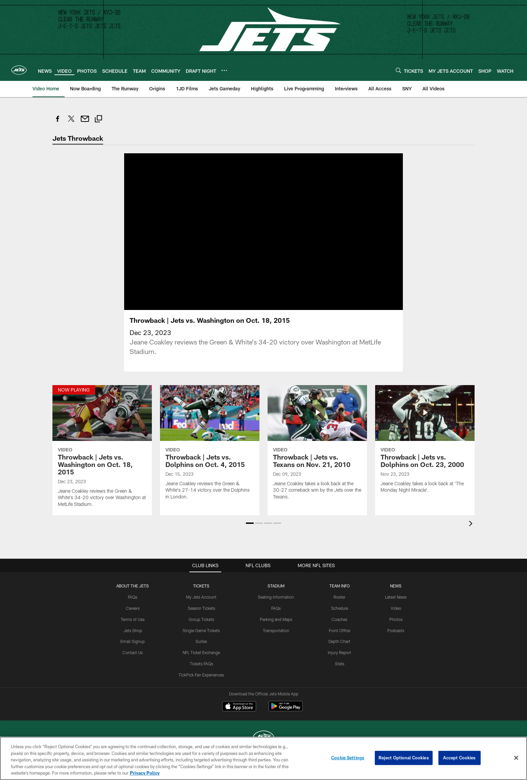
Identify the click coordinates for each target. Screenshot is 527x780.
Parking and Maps (276, 619)
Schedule (339, 608)
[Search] (398, 70)
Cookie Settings (347, 757)
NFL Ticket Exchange (201, 652)
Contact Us (132, 652)
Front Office (339, 630)
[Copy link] (98, 119)
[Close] (516, 758)
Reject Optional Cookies (404, 757)
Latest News (396, 597)
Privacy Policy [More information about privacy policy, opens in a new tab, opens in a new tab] (145, 773)
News (396, 585)
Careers (133, 608)
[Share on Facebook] (57, 122)
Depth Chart (339, 641)
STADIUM (276, 585)
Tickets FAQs (201, 663)
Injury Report (339, 652)
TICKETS (201, 585)
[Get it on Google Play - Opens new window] (285, 709)
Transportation (276, 630)
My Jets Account (201, 597)
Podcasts (395, 630)
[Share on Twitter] (71, 122)
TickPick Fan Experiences (201, 674)
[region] (263, 758)
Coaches (339, 619)
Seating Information (276, 597)
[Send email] (84, 122)
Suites (201, 641)
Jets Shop (132, 630)
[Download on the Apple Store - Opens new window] (239, 707)
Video (396, 608)
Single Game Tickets (201, 630)
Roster (339, 597)
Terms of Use (132, 619)
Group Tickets (201, 619)
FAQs (132, 597)
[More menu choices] (224, 70)
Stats (339, 663)
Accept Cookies (459, 757)
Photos (396, 619)
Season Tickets (201, 608)
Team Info (339, 585)
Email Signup (132, 641)
